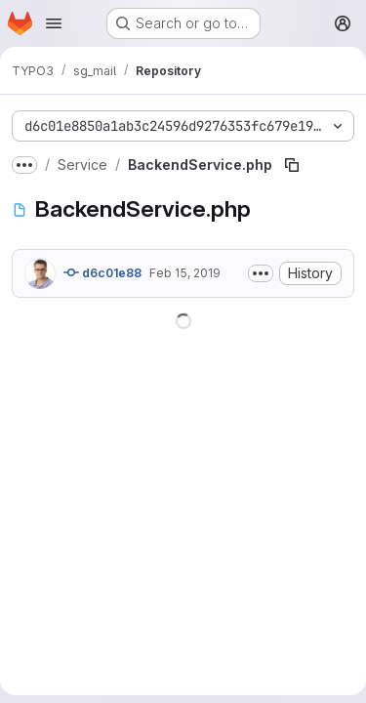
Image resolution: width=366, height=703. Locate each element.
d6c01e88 (102, 272)
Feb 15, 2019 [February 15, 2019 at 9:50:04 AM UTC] (185, 273)
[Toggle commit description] (260, 273)
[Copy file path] (291, 165)
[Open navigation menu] (53, 23)
